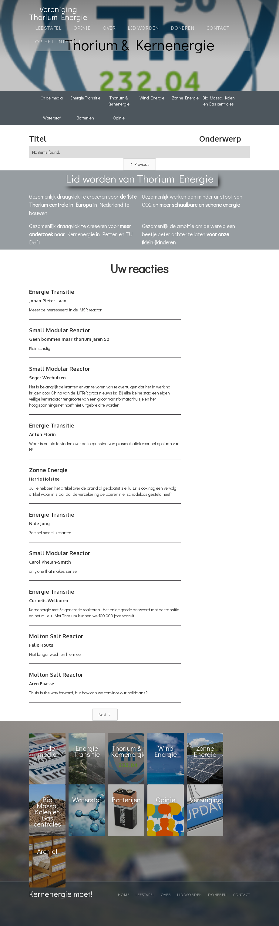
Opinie (119, 118)
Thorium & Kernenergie (118, 101)
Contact (218, 27)
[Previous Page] (139, 164)
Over (109, 27)
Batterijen (85, 118)
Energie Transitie (85, 98)
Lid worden (189, 895)
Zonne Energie (185, 98)
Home (123, 895)
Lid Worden (143, 27)
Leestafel (48, 27)
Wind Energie (152, 98)
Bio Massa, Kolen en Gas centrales (219, 101)
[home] (58, 13)
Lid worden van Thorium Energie (139, 178)
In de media (52, 98)
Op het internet (58, 41)
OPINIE (82, 27)
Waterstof (52, 118)
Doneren (182, 27)
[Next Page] (105, 715)
